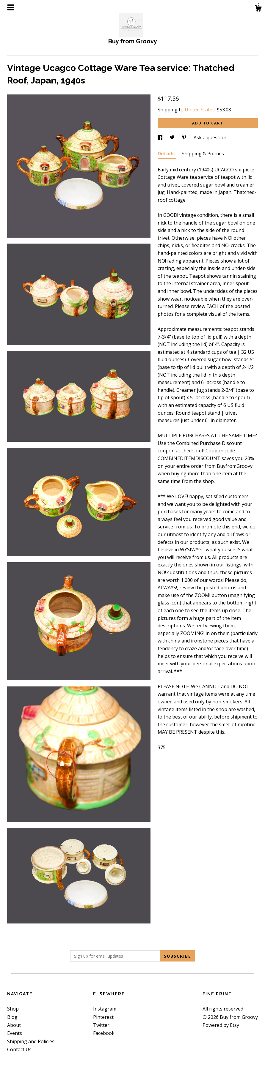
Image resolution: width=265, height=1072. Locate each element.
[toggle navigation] (10, 7)
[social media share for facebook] (161, 137)
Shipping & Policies (203, 153)
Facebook (104, 1033)
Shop (13, 1008)
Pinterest (103, 1017)
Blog (12, 1017)
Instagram (104, 1008)
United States (200, 109)
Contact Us (19, 1049)
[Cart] (258, 9)
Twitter (101, 1025)
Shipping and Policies (30, 1041)
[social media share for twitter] (173, 137)
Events (14, 1033)
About (14, 1025)
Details (167, 153)
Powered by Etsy (221, 1025)
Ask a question (210, 137)
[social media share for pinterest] (185, 137)
